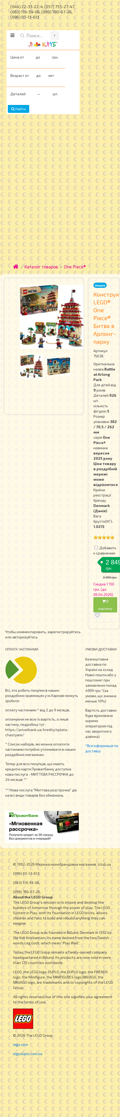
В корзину (105, 605)
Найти (18, 109)
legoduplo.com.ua (27, 1053)
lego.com (20, 1044)
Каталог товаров (41, 266)
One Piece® (75, 266)
